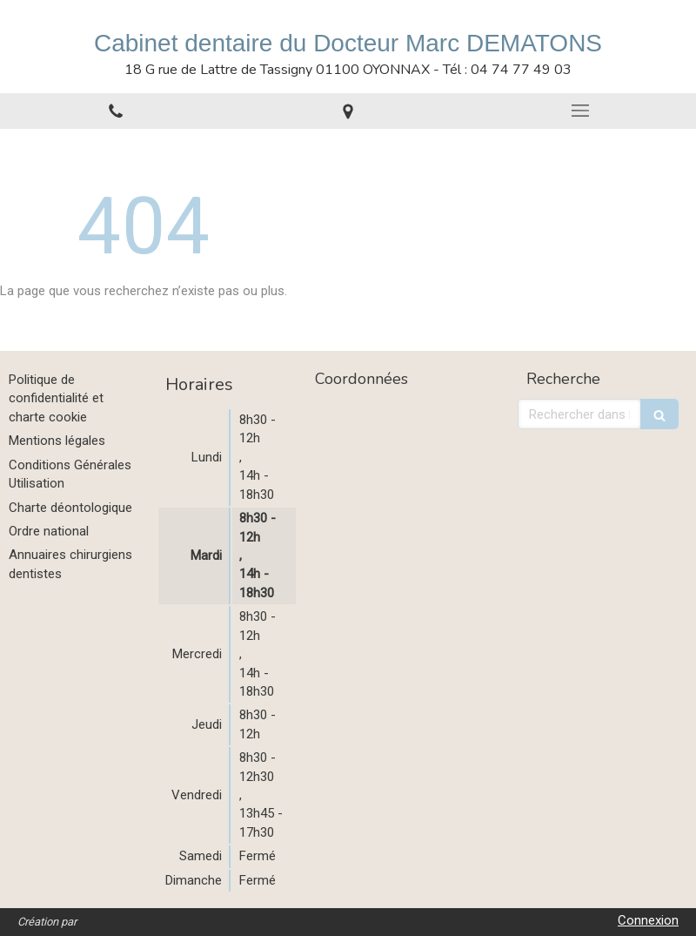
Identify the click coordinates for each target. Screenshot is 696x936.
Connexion (648, 920)
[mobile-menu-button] (580, 110)
